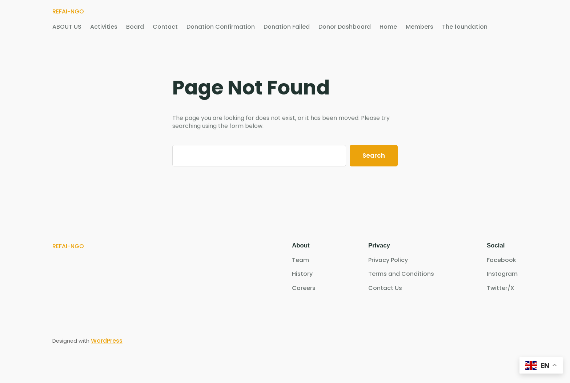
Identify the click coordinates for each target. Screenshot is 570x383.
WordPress (107, 340)
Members (419, 27)
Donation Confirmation (220, 27)
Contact (165, 27)
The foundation (464, 27)
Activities (103, 27)
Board (135, 27)
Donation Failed (287, 27)
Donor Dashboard (344, 27)
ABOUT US (66, 27)
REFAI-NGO (68, 11)
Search (373, 155)
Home (388, 27)
